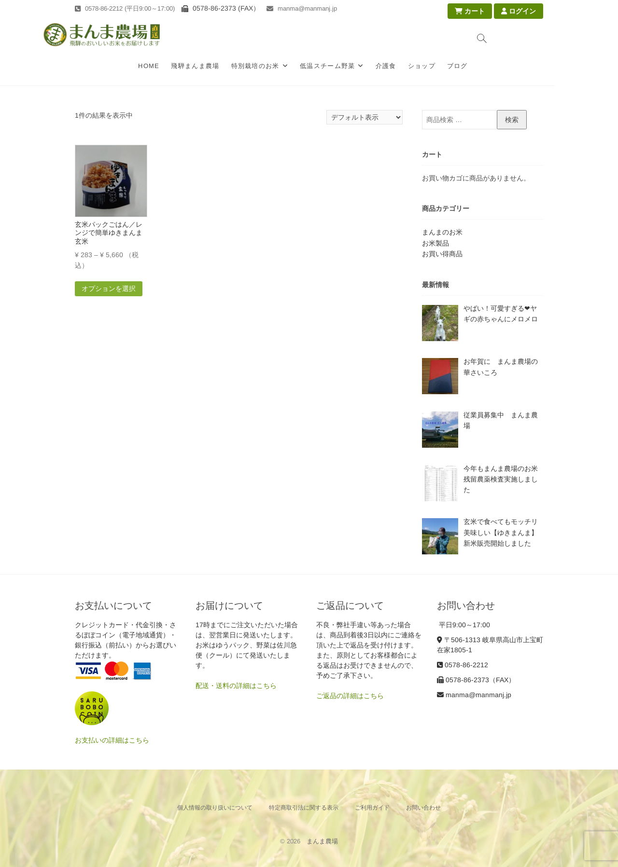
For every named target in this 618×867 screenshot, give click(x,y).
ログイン (518, 11)
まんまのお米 (442, 232)
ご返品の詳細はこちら (350, 696)
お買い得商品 (442, 254)
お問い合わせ (423, 807)
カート (470, 11)
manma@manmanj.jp (302, 8)
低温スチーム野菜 (359, 65)
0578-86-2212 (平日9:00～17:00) (125, 8)
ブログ (489, 65)
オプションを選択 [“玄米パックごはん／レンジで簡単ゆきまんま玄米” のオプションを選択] (109, 288)
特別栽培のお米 (287, 65)
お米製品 (435, 243)
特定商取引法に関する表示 (303, 807)
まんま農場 (322, 841)
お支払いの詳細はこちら (112, 740)
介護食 (417, 65)
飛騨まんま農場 (227, 65)
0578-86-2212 (462, 665)
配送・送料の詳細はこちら (236, 685)
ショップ (453, 65)
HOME (181, 65)
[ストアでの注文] (364, 117)
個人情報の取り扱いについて (215, 807)
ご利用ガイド (372, 807)
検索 (512, 120)
